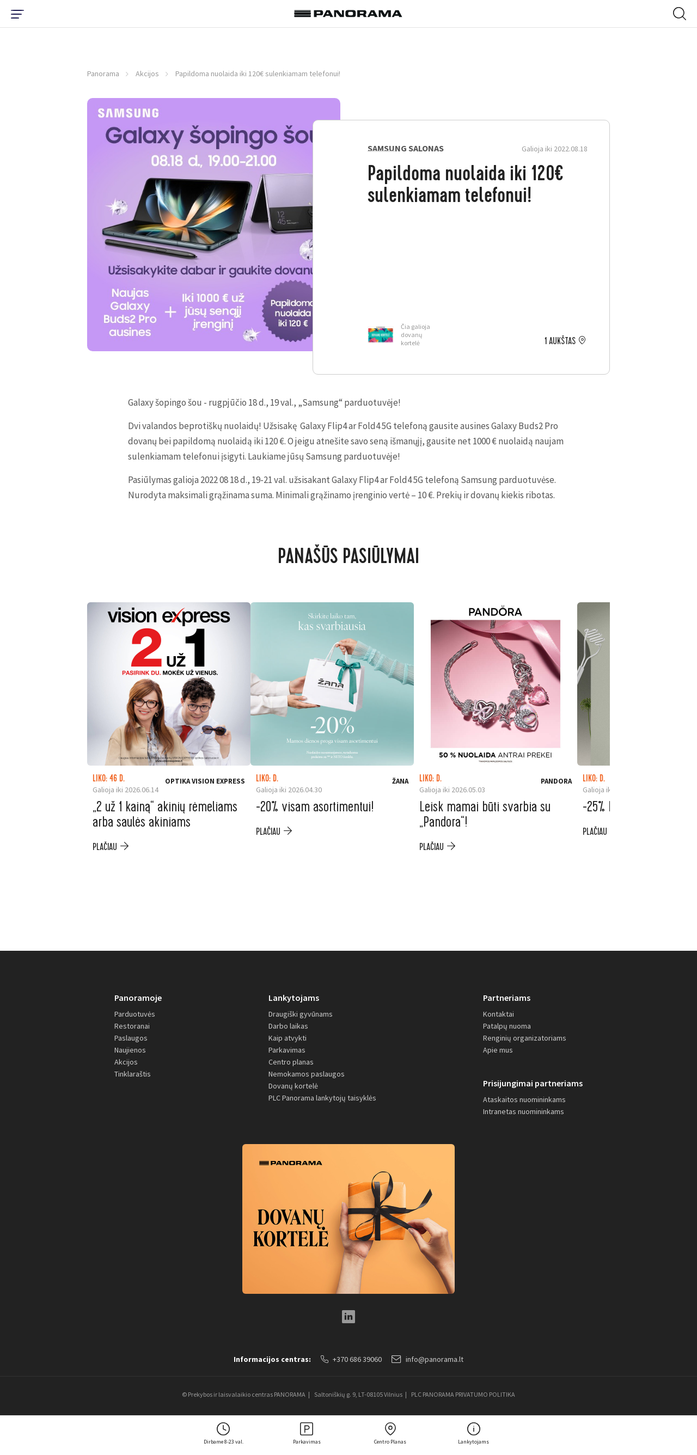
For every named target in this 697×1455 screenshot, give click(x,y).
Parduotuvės (134, 1014)
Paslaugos (131, 1038)
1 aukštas (560, 341)
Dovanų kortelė (293, 1086)
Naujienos (130, 1050)
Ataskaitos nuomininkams (524, 1099)
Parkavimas (286, 1050)
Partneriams (506, 997)
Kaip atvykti (287, 1038)
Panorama (103, 73)
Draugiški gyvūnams (300, 1014)
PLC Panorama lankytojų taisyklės (322, 1098)
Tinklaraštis (132, 1074)
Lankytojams (293, 997)
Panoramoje (138, 997)
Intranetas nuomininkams (523, 1111)
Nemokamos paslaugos (306, 1074)
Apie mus (498, 1050)
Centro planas (291, 1062)
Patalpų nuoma (507, 1026)
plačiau (105, 847)
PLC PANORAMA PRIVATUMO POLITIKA (463, 1394)
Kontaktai (498, 1014)
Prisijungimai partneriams (533, 1083)
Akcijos (147, 73)
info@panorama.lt (427, 1359)
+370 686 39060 (351, 1359)
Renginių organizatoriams (524, 1038)
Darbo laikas (288, 1026)
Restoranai (132, 1026)
